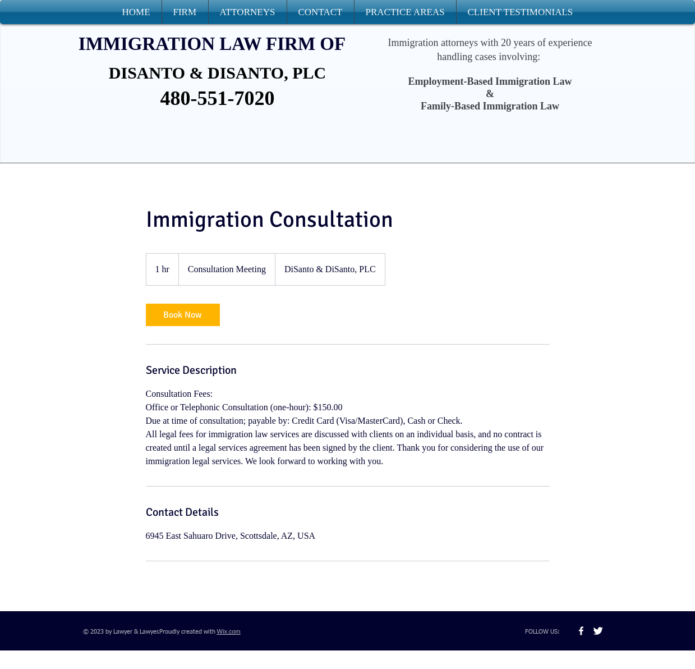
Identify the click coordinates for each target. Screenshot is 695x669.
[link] (183, 315)
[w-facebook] (581, 630)
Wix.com (229, 631)
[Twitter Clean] (598, 630)
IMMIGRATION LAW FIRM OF (212, 44)
